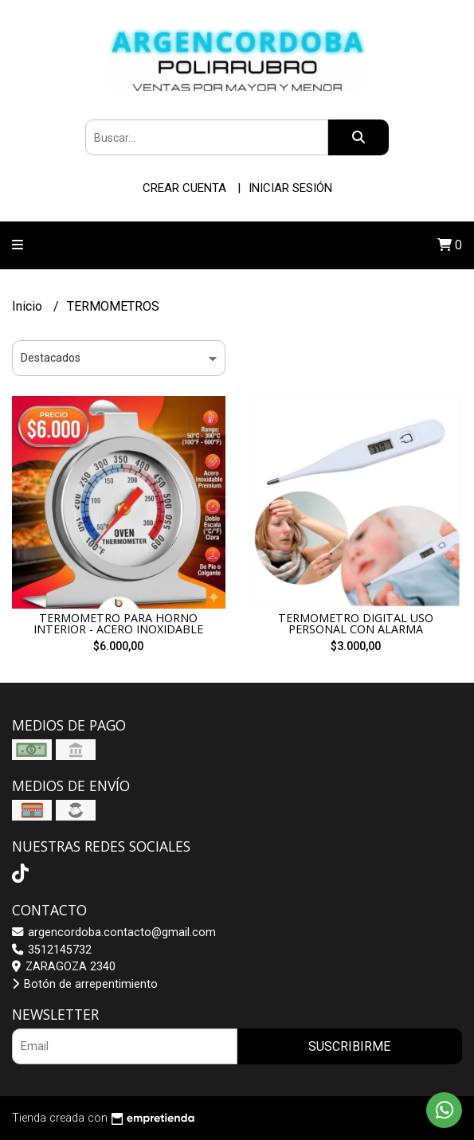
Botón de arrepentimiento (85, 984)
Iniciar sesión (290, 188)
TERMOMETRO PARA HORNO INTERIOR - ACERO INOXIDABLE (118, 623)
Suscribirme (349, 1046)
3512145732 (52, 950)
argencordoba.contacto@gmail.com (114, 932)
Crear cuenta (184, 188)
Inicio (28, 306)
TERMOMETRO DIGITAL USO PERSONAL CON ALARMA (355, 623)
